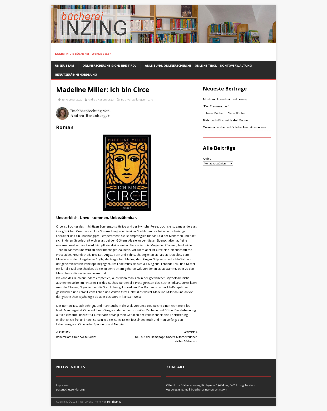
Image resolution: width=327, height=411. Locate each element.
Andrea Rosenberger (101, 99)
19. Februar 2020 (72, 99)
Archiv (207, 159)
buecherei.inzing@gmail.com (209, 389)
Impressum (63, 385)
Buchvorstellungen (133, 99)
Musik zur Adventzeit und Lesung (225, 99)
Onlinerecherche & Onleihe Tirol (109, 65)
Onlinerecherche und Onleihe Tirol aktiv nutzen (234, 127)
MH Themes (114, 401)
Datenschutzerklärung (70, 389)
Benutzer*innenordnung (76, 74)
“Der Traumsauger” (216, 106)
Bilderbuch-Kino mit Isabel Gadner (226, 120)
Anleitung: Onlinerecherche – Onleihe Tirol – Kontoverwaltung (198, 65)
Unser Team (64, 65)
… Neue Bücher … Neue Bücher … (226, 113)
